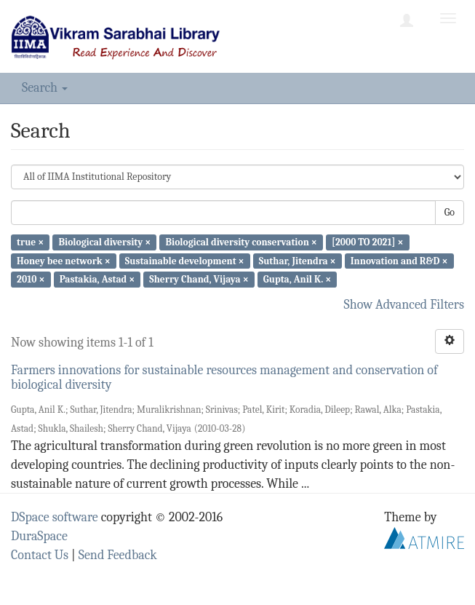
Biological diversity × (104, 242)
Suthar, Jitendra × (297, 260)
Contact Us (39, 555)
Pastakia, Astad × (97, 279)
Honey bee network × (64, 260)
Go (449, 212)
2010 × (30, 279)
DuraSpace (39, 536)
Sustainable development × (184, 260)
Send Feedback (118, 555)
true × (30, 242)
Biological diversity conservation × (240, 242)
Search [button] (45, 87)
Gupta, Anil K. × (297, 279)
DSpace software (54, 517)
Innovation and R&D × (399, 260)
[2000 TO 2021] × (368, 242)
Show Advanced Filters (404, 304)
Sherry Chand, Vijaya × (198, 279)
